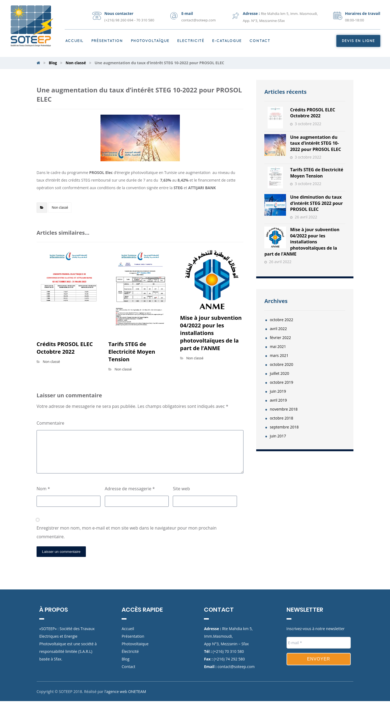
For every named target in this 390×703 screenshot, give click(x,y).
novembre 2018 (284, 409)
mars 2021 (279, 355)
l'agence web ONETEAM (125, 693)
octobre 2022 (281, 319)
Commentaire (50, 423)
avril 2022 (278, 328)
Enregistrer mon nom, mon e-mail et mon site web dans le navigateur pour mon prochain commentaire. (126, 532)
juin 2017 (278, 435)
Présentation (133, 636)
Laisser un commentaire (61, 552)
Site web (181, 489)
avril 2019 (278, 400)
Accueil (128, 628)
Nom (43, 489)
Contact (128, 666)
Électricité (130, 651)
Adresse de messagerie (130, 489)
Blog (125, 659)
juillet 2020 (279, 373)
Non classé (60, 207)
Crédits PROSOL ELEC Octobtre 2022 (312, 113)
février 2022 (280, 337)
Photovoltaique (135, 643)
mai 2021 (278, 346)
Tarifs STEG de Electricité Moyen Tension (316, 173)
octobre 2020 (281, 364)
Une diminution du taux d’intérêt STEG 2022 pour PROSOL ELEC (316, 203)
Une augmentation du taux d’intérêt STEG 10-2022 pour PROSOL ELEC (315, 143)
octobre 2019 (281, 382)
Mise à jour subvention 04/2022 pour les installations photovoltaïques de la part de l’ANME (301, 242)
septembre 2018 (284, 427)
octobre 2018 (281, 418)
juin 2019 (278, 391)
